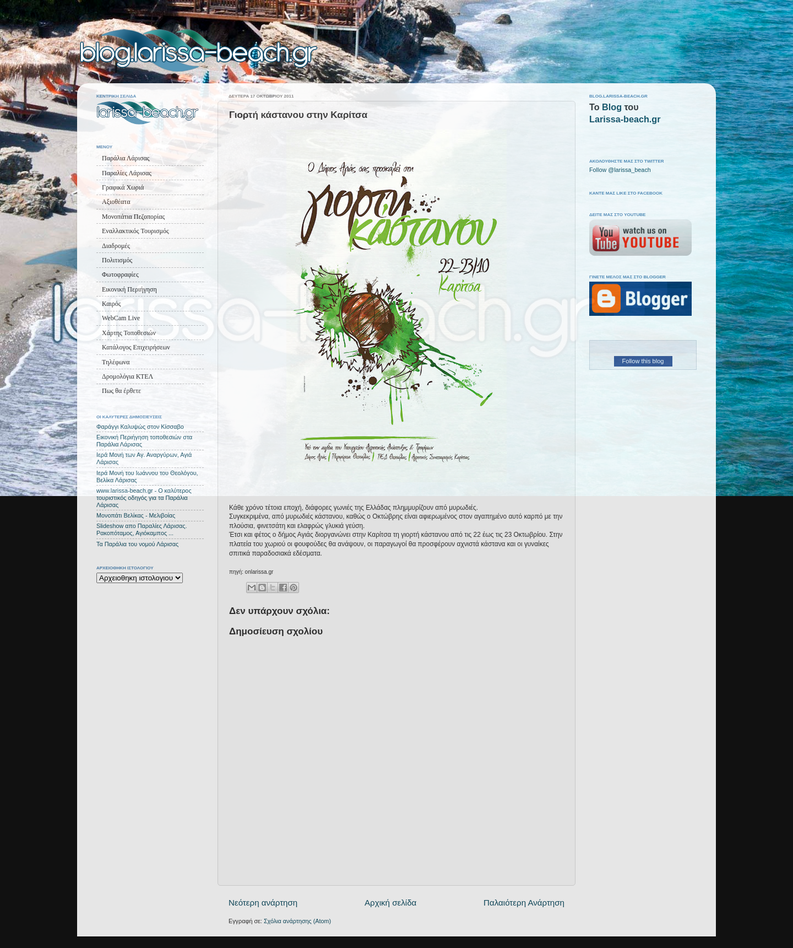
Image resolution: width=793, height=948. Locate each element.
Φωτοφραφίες (120, 274)
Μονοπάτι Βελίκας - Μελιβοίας (135, 515)
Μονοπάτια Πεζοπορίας (133, 216)
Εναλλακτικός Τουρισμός (135, 231)
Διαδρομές (116, 246)
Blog (612, 107)
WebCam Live (121, 318)
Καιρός (111, 304)
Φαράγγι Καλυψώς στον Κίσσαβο (140, 426)
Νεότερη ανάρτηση (263, 902)
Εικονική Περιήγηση (129, 289)
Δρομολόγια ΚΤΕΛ (127, 376)
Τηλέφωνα (116, 362)
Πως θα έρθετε (121, 391)
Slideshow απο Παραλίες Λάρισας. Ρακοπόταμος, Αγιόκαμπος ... (141, 529)
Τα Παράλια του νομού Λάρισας (137, 544)
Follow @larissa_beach (620, 169)
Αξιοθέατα (116, 202)
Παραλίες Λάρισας (126, 173)
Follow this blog (643, 361)
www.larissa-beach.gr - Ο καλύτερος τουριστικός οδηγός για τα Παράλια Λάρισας (144, 497)
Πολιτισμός (117, 260)
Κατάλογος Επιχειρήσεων (136, 347)
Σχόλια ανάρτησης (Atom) (297, 921)
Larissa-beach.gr (625, 119)
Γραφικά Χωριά (123, 187)
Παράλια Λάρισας (125, 158)
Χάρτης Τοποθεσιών (129, 333)
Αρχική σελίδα (390, 902)
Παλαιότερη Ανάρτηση (524, 902)
